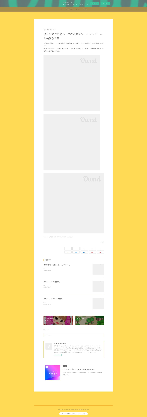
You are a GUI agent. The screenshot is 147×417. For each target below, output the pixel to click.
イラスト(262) (69, 236)
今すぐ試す (94, 3)
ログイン (105, 3)
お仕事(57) (63, 236)
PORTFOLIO (69, 9)
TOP (61, 9)
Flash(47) (54, 236)
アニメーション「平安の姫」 (52, 282)
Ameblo (85, 9)
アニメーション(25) (48, 236)
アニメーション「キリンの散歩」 (53, 299)
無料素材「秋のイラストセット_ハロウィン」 (57, 265)
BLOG (77, 9)
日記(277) (59, 236)
